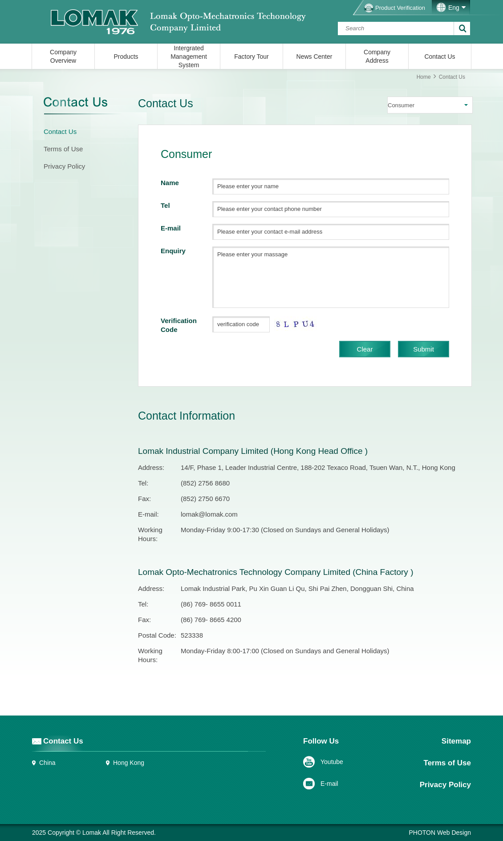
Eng (453, 7)
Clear (365, 349)
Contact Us (60, 131)
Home (424, 77)
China (47, 762)
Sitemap (456, 741)
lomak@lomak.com (209, 514)
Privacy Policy (64, 166)
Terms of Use (63, 149)
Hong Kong (128, 762)
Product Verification (400, 7)
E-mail (329, 783)
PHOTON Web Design (440, 832)
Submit (423, 349)
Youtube (331, 761)
